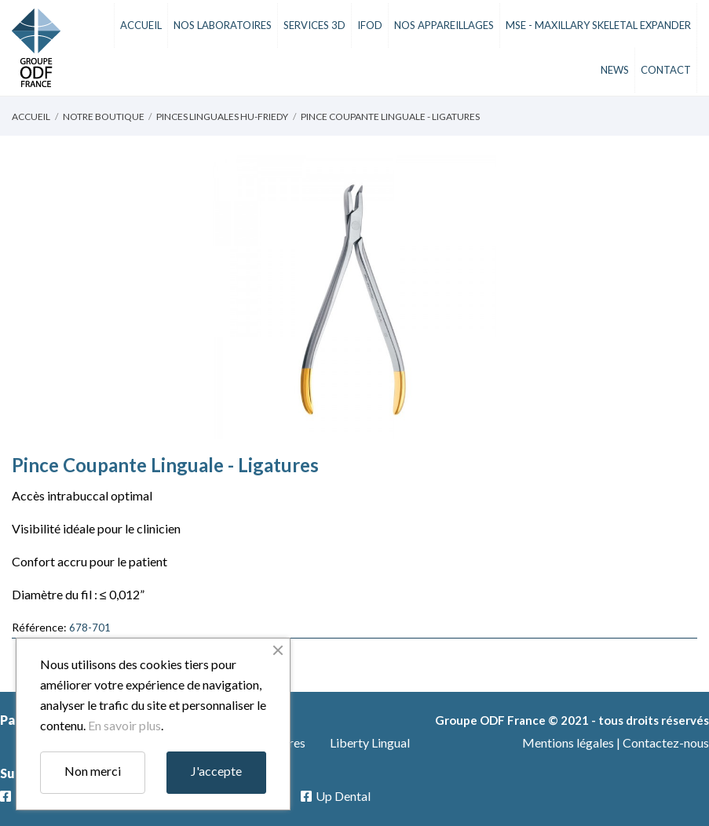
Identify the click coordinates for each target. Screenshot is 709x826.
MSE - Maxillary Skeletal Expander (598, 25)
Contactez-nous (666, 742)
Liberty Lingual (370, 742)
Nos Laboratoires (223, 25)
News (615, 70)
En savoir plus (124, 725)
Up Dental (343, 795)
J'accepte (216, 770)
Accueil (141, 25)
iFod (369, 25)
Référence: (39, 627)
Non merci (92, 770)
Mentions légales (568, 742)
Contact (666, 70)
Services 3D (314, 25)
